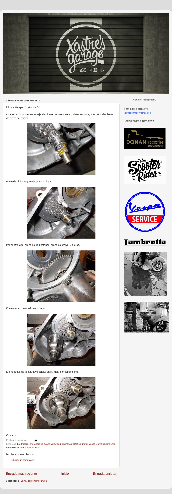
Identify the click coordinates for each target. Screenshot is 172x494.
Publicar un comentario (22, 460)
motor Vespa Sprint (92, 444)
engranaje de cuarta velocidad (45, 444)
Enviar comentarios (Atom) (34, 481)
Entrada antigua (104, 473)
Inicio (65, 473)
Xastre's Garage (13, 17)
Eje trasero (22, 444)
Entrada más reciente (21, 473)
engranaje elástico (71, 444)
